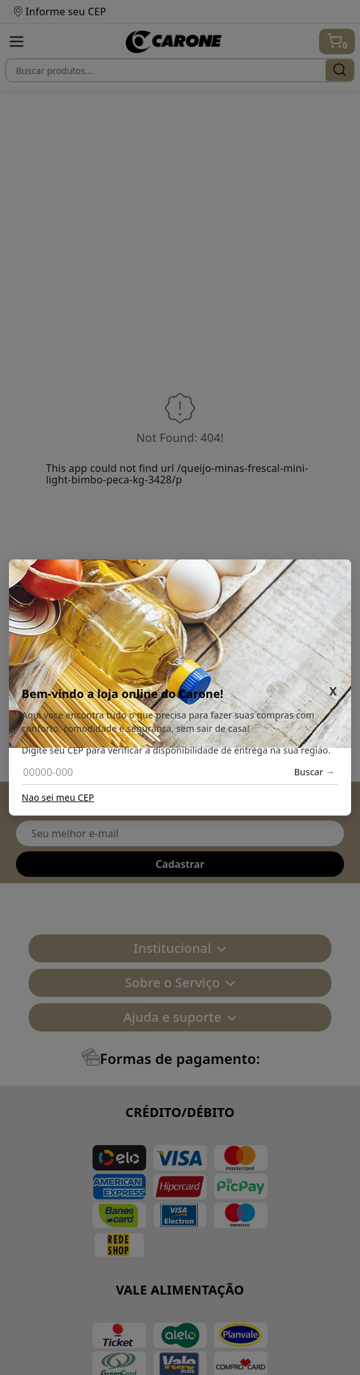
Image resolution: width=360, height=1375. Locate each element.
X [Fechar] (333, 691)
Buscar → (314, 772)
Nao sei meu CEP (58, 798)
